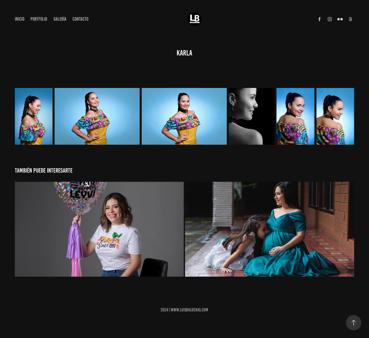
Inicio (19, 19)
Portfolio (38, 19)
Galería (60, 19)
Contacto (80, 19)
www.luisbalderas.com (189, 309)
